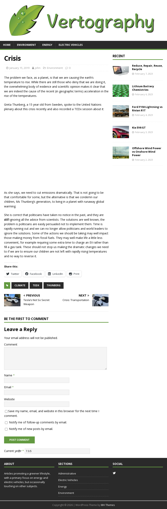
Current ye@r (14, 451)
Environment (26, 45)
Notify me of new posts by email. (31, 429)
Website (9, 399)
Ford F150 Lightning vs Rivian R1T (147, 108)
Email (8, 387)
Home (7, 45)
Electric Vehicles (71, 45)
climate (20, 285)
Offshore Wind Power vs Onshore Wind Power (146, 151)
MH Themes (108, 505)
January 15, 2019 (19, 68)
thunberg (54, 285)
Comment (10, 344)
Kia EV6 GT (139, 127)
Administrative (67, 473)
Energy (47, 45)
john (37, 68)
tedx (36, 285)
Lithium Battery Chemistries (143, 88)
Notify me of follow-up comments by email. (38, 422)
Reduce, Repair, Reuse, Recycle (147, 67)
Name (8, 375)
